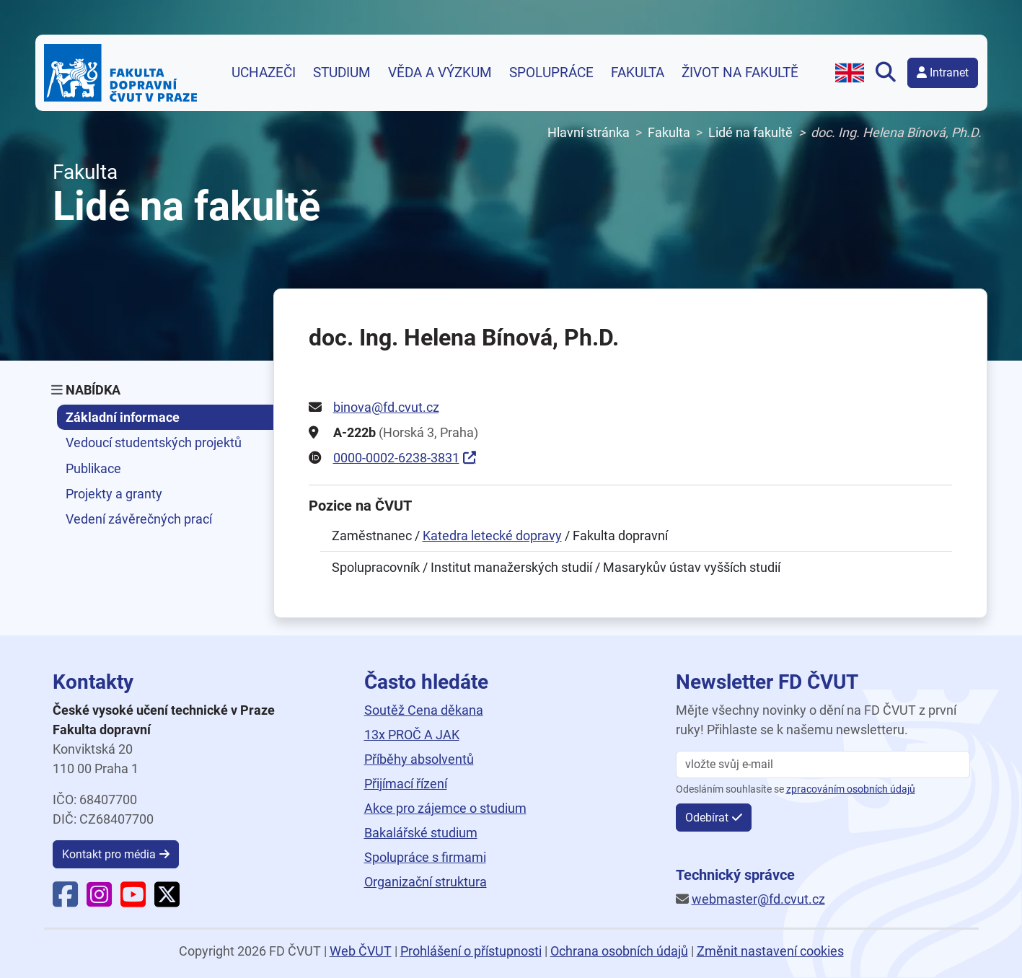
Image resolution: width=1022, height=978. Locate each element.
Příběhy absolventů (419, 759)
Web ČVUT (361, 951)
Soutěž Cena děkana (423, 710)
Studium (342, 73)
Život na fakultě (740, 73)
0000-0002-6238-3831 (396, 457)
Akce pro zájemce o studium (445, 808)
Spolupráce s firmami (425, 857)
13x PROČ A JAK (411, 734)
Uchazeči (264, 73)
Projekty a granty (114, 493)
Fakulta (637, 73)
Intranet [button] (943, 72)
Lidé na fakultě (750, 132)
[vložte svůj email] (823, 764)
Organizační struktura (425, 881)
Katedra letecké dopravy (492, 535)
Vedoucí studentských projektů (154, 442)
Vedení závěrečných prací (139, 519)
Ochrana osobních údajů (619, 951)
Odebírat (706, 817)
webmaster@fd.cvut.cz (758, 899)
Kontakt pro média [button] (109, 854)
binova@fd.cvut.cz (386, 407)
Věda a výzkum (440, 73)
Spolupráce (551, 73)
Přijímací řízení (405, 783)
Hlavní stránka (588, 132)
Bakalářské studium (420, 832)
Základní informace (123, 417)
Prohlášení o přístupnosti (471, 951)
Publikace (93, 468)
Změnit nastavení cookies (770, 951)
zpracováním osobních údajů (850, 789)
